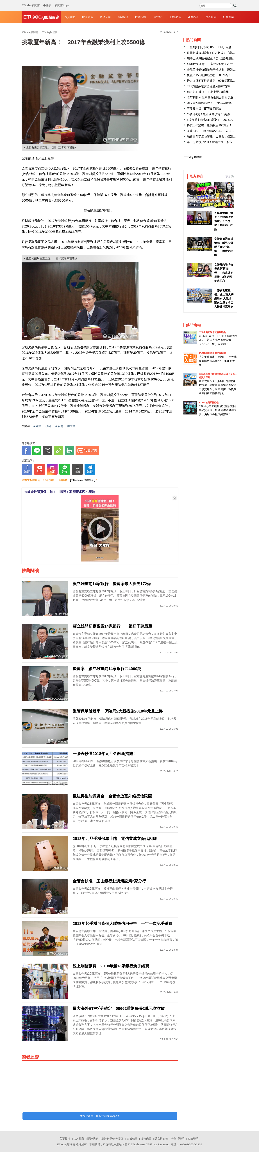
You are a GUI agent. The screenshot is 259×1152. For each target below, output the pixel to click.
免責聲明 (193, 1138)
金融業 (37, 426)
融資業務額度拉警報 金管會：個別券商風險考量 (218, 136)
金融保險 (122, 17)
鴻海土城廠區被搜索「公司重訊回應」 (211, 58)
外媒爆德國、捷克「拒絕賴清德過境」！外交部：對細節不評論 (223, 221)
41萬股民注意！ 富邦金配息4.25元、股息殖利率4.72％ (223, 64)
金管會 (59, 426)
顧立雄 (71, 426)
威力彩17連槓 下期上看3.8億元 (208, 91)
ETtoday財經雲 (192, 157)
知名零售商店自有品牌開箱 (212, 353)
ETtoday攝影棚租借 (209, 402)
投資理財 (70, 17)
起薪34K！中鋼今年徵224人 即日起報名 (213, 130)
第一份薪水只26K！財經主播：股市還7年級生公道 (219, 142)
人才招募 (79, 1138)
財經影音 (175, 17)
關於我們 (92, 1138)
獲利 (48, 426)
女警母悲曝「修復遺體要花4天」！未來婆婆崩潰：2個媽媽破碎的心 (223, 272)
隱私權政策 (161, 1138)
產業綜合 (193, 17)
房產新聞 (211, 17)
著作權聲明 (178, 1138)
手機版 (47, 2)
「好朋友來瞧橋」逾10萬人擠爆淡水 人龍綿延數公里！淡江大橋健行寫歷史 (223, 298)
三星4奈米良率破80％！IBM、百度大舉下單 (215, 47)
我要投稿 (65, 1138)
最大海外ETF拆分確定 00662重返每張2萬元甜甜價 (220, 80)
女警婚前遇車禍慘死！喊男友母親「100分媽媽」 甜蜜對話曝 (223, 246)
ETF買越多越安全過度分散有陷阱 (208, 86)
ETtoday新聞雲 (31, 2)
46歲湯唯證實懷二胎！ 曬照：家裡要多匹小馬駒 (59, 492)
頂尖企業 (105, 17)
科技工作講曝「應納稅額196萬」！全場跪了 (215, 125)
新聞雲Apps (62, 2)
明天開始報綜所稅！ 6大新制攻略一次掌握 (215, 103)
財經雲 (41, 17)
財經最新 (87, 17)
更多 (229, 176)
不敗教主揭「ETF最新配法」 (205, 108)
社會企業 (228, 17)
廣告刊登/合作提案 (112, 1138)
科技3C (158, 17)
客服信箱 (132, 1138)
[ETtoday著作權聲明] (82, 480)
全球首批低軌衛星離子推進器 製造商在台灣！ (217, 69)
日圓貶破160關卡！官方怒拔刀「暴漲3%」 (214, 52)
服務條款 (146, 1138)
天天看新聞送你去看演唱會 (212, 332)
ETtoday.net (138, 1144)
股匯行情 (140, 17)
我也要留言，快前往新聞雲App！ (100, 1115)
